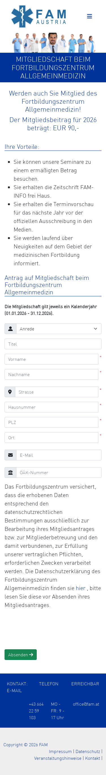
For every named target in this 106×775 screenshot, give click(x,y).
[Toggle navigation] (89, 16)
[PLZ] (51, 422)
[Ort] (51, 437)
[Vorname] (51, 359)
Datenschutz (87, 751)
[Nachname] (51, 374)
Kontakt (92, 758)
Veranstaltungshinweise (57, 758)
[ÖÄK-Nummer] (58, 472)
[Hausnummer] (51, 407)
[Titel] (53, 344)
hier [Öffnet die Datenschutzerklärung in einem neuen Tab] (81, 587)
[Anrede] (58, 328)
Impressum (60, 751)
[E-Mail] (58, 455)
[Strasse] (56, 392)
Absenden (20, 654)
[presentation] (47, 629)
